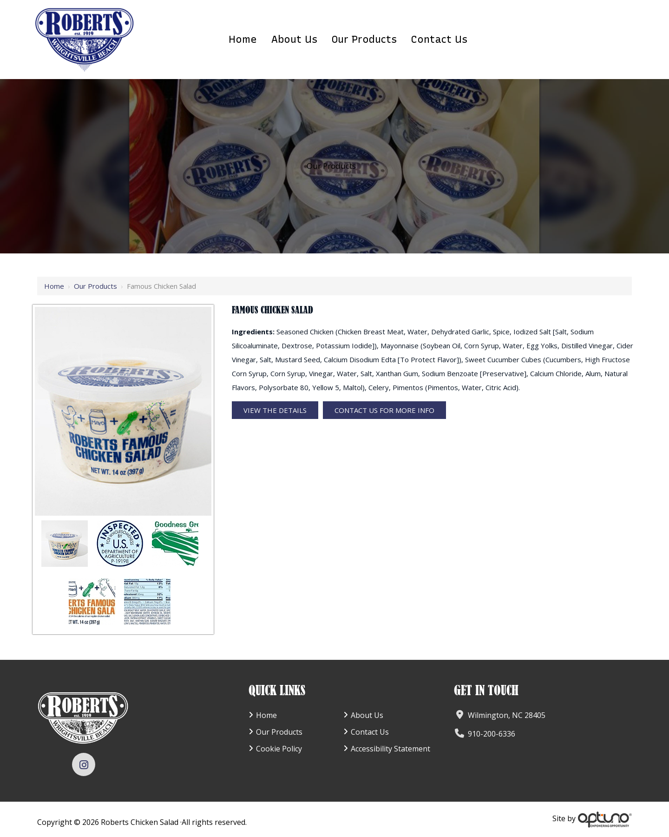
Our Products (95, 286)
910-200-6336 (491, 734)
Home (54, 286)
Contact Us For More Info (384, 410)
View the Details (275, 410)
